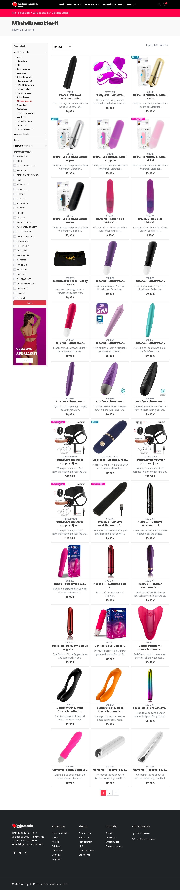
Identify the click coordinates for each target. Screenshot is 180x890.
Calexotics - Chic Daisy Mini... (110, 460)
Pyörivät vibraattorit (24, 113)
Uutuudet (56, 854)
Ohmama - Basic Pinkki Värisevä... (110, 220)
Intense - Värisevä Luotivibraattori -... (70, 96)
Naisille (55, 837)
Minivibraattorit (61, 12)
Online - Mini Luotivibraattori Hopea (70, 158)
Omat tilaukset (112, 841)
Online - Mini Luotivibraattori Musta (70, 220)
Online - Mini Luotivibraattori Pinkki (150, 158)
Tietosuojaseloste (87, 850)
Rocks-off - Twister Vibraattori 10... (150, 585)
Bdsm (16, 139)
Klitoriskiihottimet (23, 81)
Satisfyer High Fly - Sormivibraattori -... (150, 647)
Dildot (18, 57)
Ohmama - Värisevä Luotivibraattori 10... (110, 523)
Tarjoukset (57, 859)
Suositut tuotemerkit (23, 145)
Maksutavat (84, 837)
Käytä (29, 303)
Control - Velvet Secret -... (110, 646)
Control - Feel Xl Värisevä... (70, 584)
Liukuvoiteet (57, 850)
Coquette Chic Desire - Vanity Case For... (70, 282)
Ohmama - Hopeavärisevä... (110, 770)
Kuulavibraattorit (23, 121)
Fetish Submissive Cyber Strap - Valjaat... (70, 461)
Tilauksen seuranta (114, 846)
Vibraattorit (21, 61)
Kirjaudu (109, 833)
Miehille (55, 841)
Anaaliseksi (21, 125)
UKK (81, 846)
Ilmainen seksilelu (60, 833)
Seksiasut (56, 846)
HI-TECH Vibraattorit (24, 85)
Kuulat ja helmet (23, 89)
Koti (14, 12)
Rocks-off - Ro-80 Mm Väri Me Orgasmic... (70, 647)
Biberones (20, 73)
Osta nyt (25, 360)
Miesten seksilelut (22, 134)
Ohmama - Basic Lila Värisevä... (150, 220)
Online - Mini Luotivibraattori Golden (150, 96)
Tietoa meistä (85, 833)
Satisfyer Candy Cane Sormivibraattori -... (70, 709)
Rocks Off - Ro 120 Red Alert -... (110, 585)
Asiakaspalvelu (143, 833)
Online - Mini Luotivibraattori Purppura (110, 158)
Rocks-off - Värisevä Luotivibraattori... (150, 523)
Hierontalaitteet (23, 93)
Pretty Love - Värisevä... (110, 95)
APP (18, 65)
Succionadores (22, 69)
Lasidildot (20, 117)
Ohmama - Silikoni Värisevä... (70, 770)
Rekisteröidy (111, 837)
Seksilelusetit (22, 97)
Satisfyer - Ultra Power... (110, 281)
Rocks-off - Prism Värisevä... (150, 707)
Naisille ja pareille (40, 12)
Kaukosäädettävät (24, 129)
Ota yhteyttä (84, 854)
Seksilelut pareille (23, 77)
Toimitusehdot (85, 841)
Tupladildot (21, 109)
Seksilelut (23, 12)
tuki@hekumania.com (146, 839)
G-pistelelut (21, 105)
